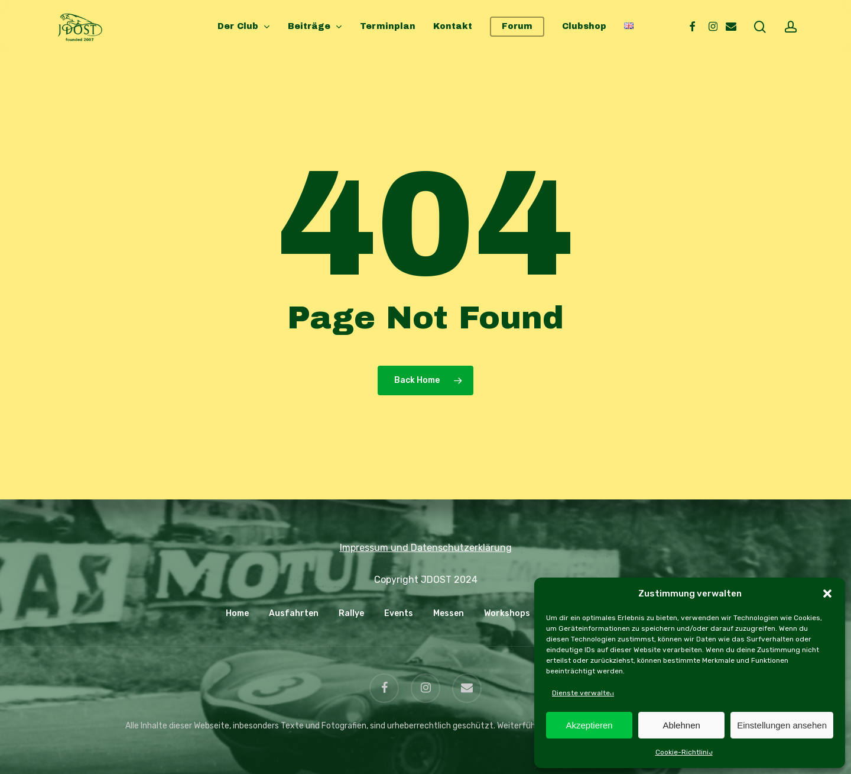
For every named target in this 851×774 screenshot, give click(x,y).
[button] (827, 593)
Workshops (507, 613)
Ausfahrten (294, 613)
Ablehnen (681, 725)
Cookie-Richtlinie (684, 752)
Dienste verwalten (583, 693)
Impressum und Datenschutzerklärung (426, 547)
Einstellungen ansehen (782, 725)
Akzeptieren (589, 725)
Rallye (351, 613)
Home (237, 613)
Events (398, 613)
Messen (448, 613)
